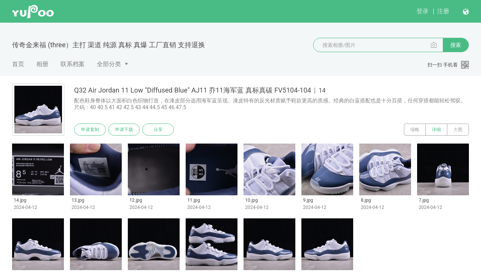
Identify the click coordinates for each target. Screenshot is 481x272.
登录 (422, 11)
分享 (158, 129)
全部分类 (109, 64)
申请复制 (90, 129)
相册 (42, 64)
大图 (457, 129)
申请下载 (124, 129)
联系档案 (73, 64)
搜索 (455, 45)
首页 (18, 64)
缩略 (414, 129)
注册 (443, 11)
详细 (436, 129)
